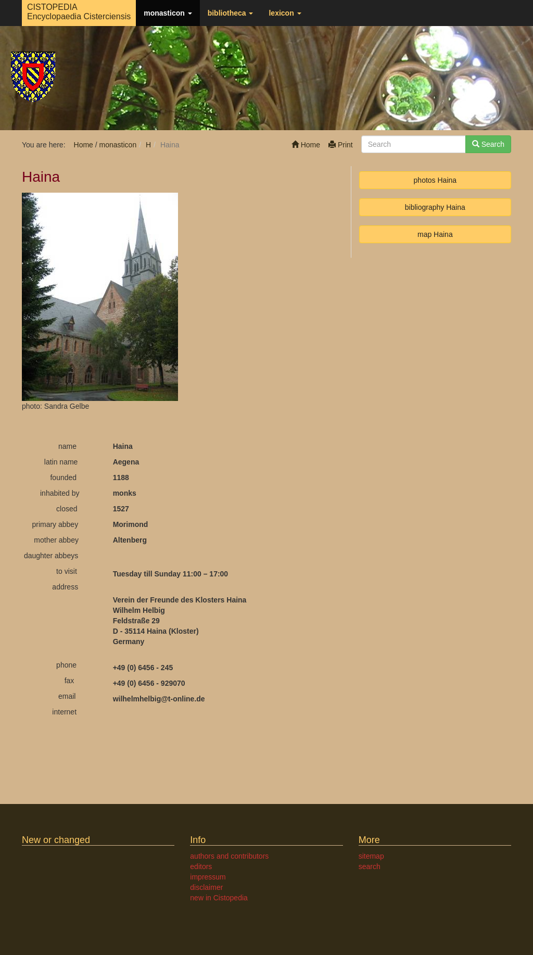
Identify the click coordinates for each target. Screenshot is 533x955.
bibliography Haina (435, 207)
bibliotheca (230, 13)
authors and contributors (229, 856)
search (369, 866)
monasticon (168, 13)
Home (305, 145)
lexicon (285, 13)
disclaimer (206, 887)
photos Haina (435, 180)
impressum (207, 877)
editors (201, 866)
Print (340, 145)
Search (488, 144)
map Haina (435, 234)
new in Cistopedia (219, 898)
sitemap (371, 856)
